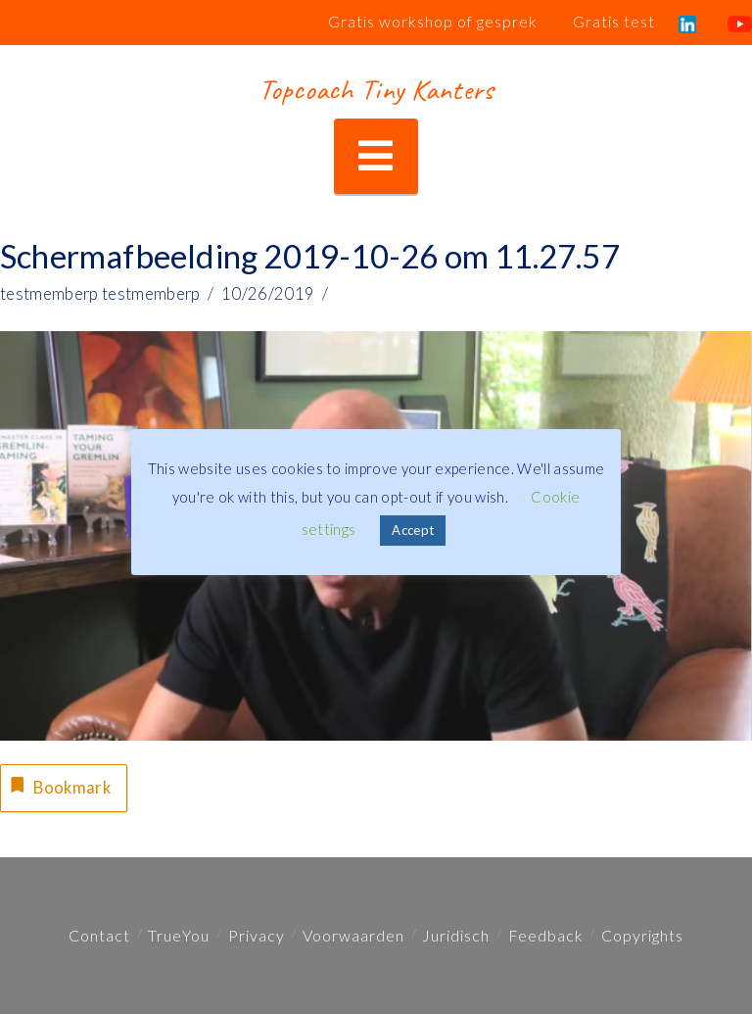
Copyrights (642, 935)
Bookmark (58, 785)
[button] (375, 156)
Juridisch (456, 935)
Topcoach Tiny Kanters (375, 89)
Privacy (256, 935)
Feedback (546, 935)
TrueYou (179, 935)
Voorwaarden (353, 935)
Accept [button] (413, 530)
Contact (99, 935)
